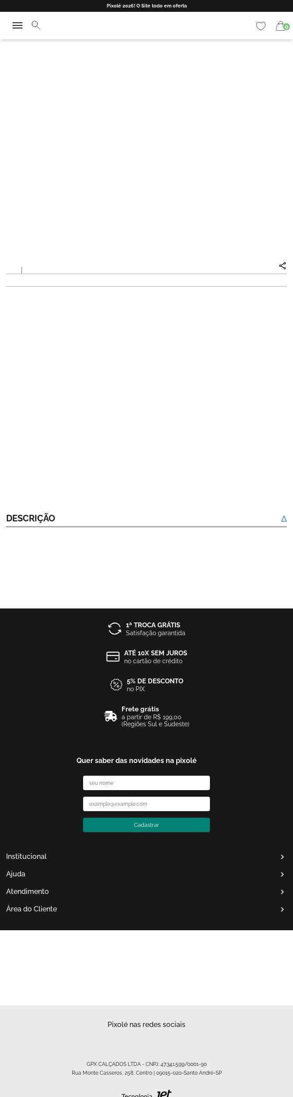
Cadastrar (146, 825)
